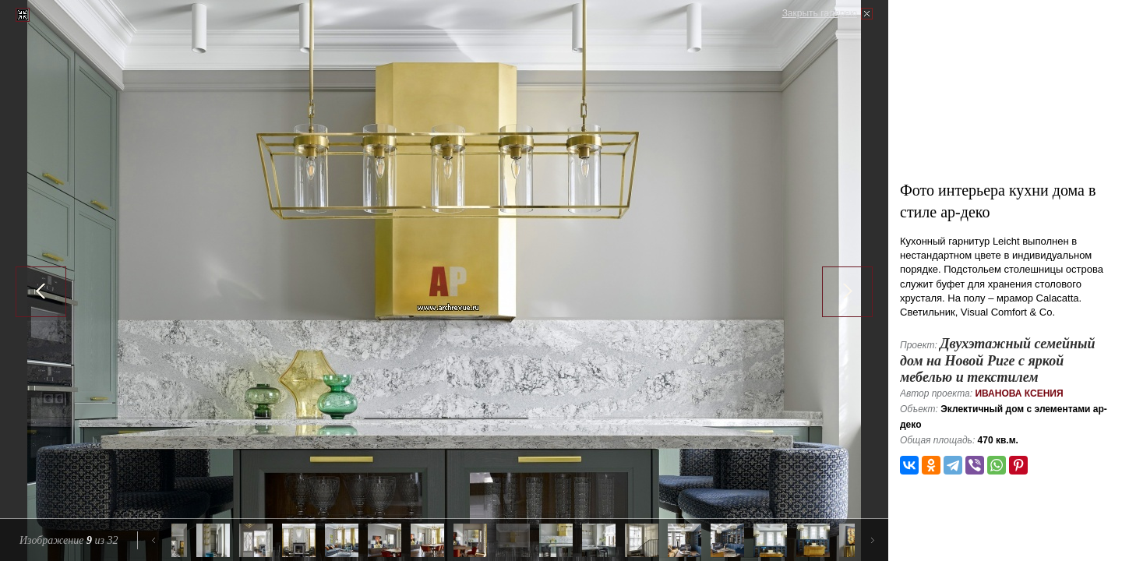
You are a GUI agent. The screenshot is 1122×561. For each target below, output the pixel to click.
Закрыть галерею (819, 13)
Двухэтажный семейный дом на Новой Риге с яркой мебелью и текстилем (998, 360)
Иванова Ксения (1019, 393)
